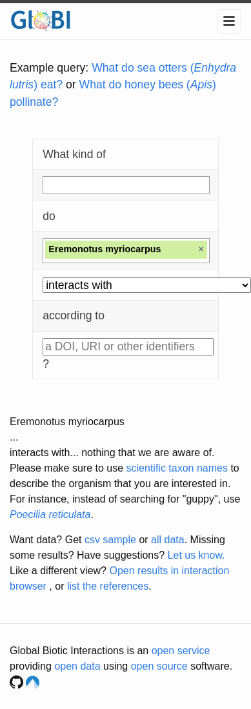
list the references (107, 586)
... (14, 437)
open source (159, 666)
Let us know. (196, 555)
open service (181, 650)
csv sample (110, 539)
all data (168, 539)
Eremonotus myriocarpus (67, 421)
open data (77, 666)
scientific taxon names (177, 468)
